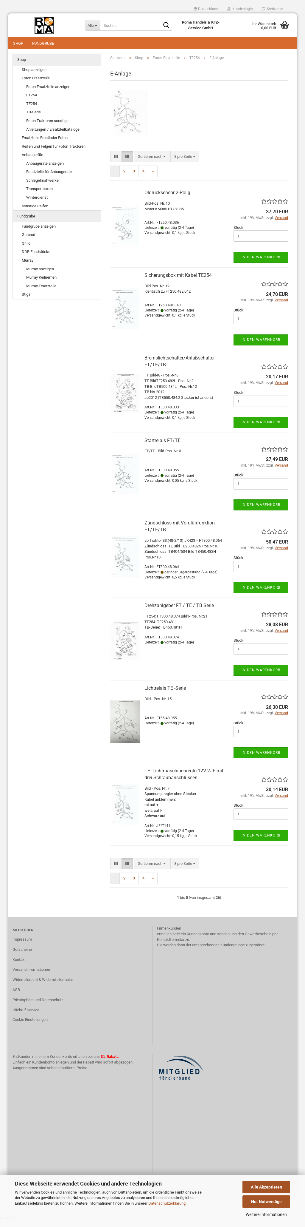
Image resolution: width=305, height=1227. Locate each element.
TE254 (31, 109)
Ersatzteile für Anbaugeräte (49, 177)
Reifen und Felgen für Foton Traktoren (53, 152)
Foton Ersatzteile (36, 84)
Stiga (26, 300)
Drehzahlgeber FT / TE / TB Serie (179, 611)
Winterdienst (37, 203)
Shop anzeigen (34, 75)
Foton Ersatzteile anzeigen (48, 92)
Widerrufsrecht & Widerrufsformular (43, 985)
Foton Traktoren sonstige (47, 126)
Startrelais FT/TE (162, 446)
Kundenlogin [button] (240, 9)
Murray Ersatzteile (41, 292)
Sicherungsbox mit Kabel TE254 (178, 281)
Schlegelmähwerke (42, 186)
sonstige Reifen (35, 212)
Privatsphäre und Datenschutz (38, 1006)
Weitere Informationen (266, 1214)
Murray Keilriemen (41, 283)
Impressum (22, 945)
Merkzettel (273, 9)
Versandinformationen (31, 975)
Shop (18, 43)
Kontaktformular (170, 945)
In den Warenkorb (261, 263)
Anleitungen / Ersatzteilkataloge (53, 135)
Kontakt (19, 965)
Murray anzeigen (40, 275)
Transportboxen (39, 194)
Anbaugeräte (32, 160)
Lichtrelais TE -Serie (165, 694)
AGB (16, 995)
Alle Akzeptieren (266, 1187)
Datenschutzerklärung (167, 1203)
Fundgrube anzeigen (39, 232)
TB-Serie (33, 118)
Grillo (26, 249)
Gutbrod (28, 240)
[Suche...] (92, 25)
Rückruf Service (26, 1016)
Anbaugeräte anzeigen (45, 169)
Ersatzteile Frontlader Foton (45, 143)
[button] (206, 8)
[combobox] (151, 163)
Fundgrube (43, 43)
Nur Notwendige (266, 1201)
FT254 (31, 101)
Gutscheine (22, 955)
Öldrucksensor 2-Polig (167, 198)
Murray (27, 266)
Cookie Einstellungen (30, 1025)
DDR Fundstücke (36, 257)
